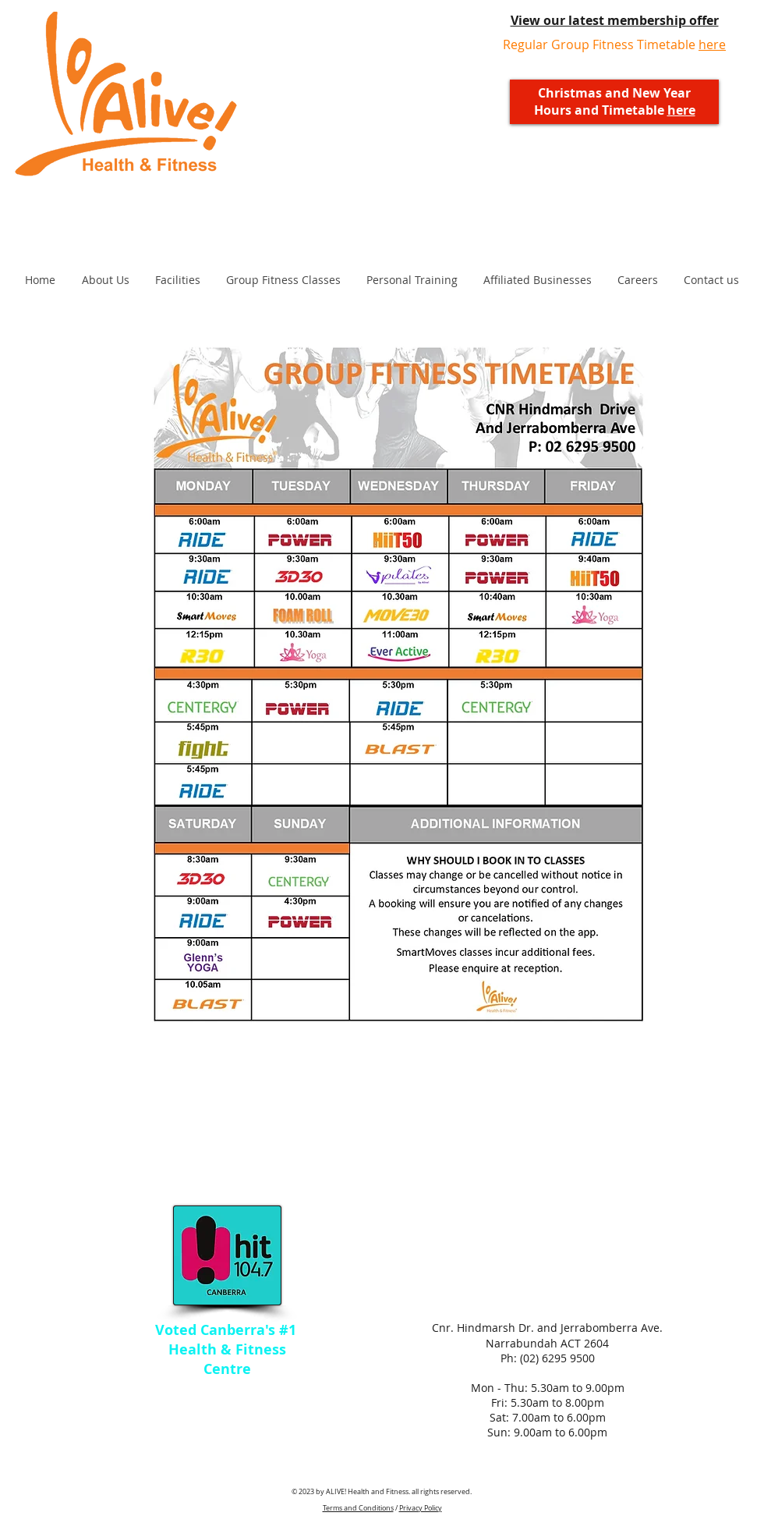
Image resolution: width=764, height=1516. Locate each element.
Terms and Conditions (358, 1508)
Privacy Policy (420, 1508)
